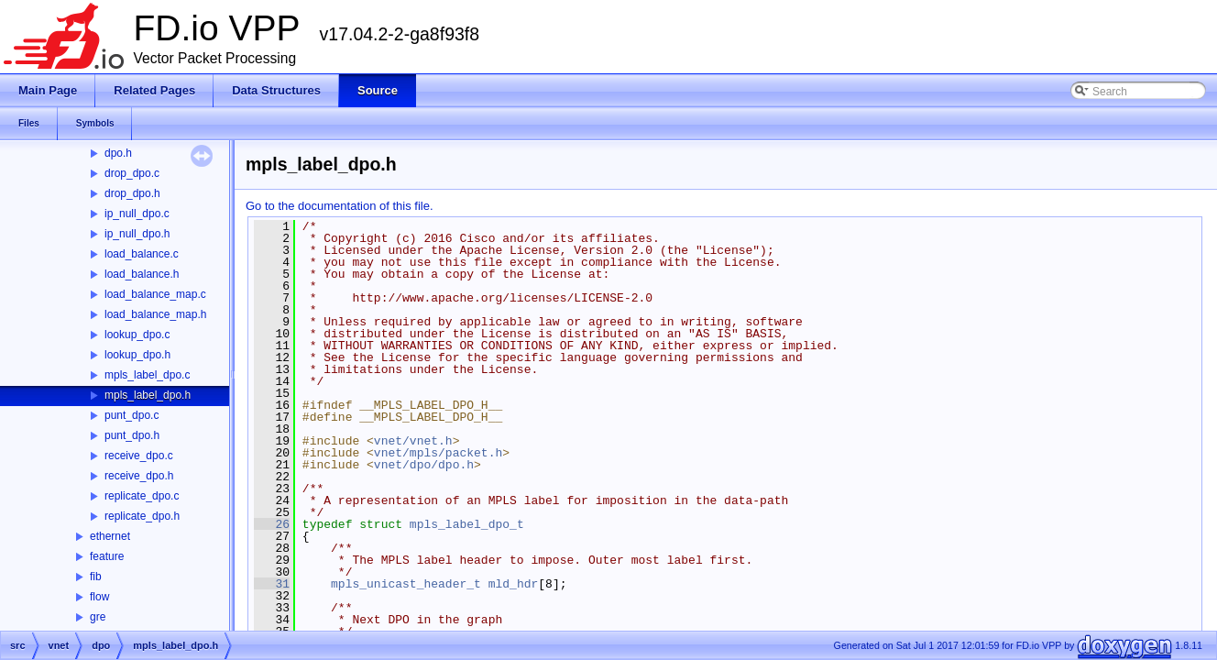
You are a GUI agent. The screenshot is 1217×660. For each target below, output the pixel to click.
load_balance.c (141, 254)
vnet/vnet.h (413, 441)
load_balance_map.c (155, 294)
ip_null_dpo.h (137, 233)
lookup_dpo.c (137, 334)
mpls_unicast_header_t (406, 584)
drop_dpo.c (131, 173)
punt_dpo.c (131, 415)
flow (99, 596)
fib (96, 576)
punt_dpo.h (131, 435)
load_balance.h (141, 274)
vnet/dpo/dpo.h (424, 464)
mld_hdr (513, 584)
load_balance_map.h (155, 314)
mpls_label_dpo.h (147, 395)
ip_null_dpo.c (137, 213)
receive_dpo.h (138, 475)
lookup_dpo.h (137, 354)
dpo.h (118, 153)
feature (107, 556)
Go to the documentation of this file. (339, 206)
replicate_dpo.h (142, 516)
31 (272, 584)
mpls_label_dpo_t (467, 524)
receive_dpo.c (138, 455)
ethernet (110, 536)
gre (97, 616)
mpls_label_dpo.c (147, 374)
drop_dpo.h (132, 193)
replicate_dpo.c (141, 496)
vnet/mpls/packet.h (438, 453)
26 (272, 524)
